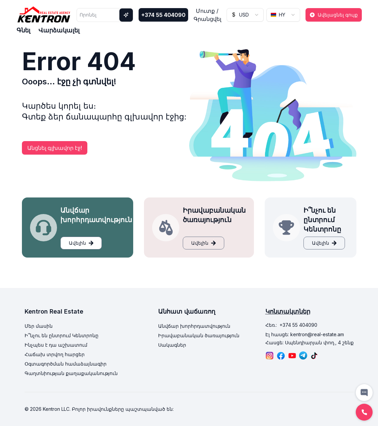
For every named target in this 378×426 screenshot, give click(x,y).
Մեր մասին (39, 326)
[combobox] (245, 15)
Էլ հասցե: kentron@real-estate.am (304, 334)
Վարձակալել (59, 30)
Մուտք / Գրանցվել (207, 14)
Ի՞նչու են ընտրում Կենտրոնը (61, 335)
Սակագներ (172, 345)
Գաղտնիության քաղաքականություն (71, 373)
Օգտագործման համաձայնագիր (66, 364)
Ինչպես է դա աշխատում (56, 345)
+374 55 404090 (163, 14)
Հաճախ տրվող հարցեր (55, 354)
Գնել (23, 30)
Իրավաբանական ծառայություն (198, 335)
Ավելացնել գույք (334, 15)
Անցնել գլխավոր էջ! (54, 147)
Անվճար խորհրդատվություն (194, 326)
